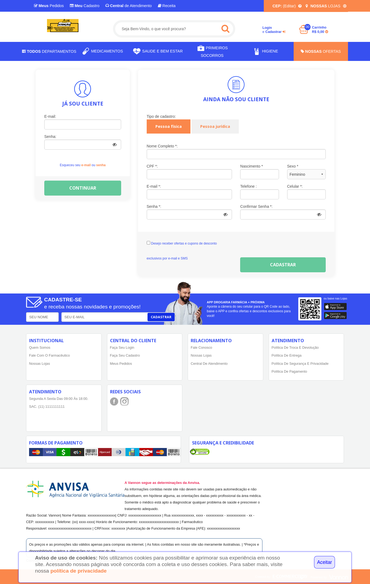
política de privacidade (79, 571)
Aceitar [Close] (324, 562)
